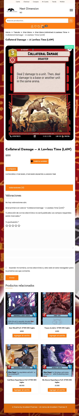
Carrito (18, 2)
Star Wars (20, 174)
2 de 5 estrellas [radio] (10, 225)
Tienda (54, 2)
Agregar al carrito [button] (22, 335)
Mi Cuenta (45, 2)
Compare (35, 2)
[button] (70, 49)
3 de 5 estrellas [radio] (13, 225)
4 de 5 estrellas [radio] (16, 225)
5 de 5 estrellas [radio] (19, 225)
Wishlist (62, 2)
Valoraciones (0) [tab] (16, 187)
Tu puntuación (12, 222)
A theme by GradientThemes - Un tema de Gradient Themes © (39, 407)
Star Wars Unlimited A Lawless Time (41, 174)
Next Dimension (29, 9)
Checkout (26, 2)
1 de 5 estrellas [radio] (7, 225)
